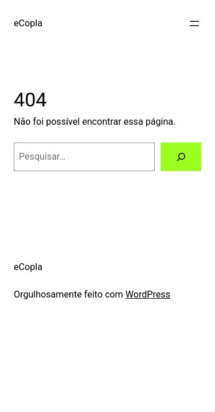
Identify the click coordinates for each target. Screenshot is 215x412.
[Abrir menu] (194, 23)
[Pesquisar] (181, 156)
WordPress (148, 294)
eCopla (28, 23)
